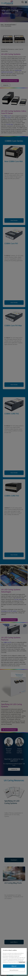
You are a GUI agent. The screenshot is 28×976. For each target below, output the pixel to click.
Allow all (14, 966)
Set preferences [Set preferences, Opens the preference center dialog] (14, 970)
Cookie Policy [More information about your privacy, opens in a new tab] (22, 962)
